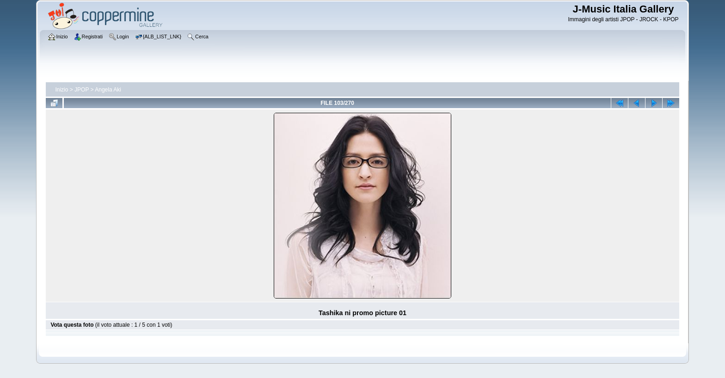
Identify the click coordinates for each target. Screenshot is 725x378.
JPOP (81, 89)
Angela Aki (108, 89)
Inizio (61, 89)
